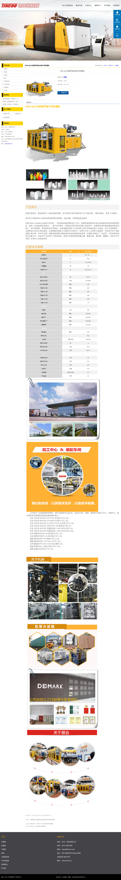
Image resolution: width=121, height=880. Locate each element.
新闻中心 (98, 5)
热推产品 (18, 877)
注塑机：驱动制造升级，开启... (11, 101)
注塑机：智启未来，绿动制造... (11, 104)
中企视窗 (64, 877)
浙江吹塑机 (37, 819)
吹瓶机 (5, 72)
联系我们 (116, 5)
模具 (5, 78)
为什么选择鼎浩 (67, 5)
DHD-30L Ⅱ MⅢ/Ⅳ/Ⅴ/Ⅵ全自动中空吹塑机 (41, 823)
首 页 (105, 65)
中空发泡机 (7, 84)
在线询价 (62, 92)
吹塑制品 (6, 87)
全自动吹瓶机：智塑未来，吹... (11, 98)
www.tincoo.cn (8, 143)
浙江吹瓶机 (6, 117)
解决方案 (79, 5)
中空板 (5, 90)
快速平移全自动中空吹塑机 (47, 819)
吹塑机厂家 (6, 113)
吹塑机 (5, 69)
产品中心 (88, 5)
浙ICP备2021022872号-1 (78, 877)
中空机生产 (18, 113)
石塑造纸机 (7, 81)
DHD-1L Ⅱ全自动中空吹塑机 (37, 826)
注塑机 (5, 75)
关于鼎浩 (107, 5)
